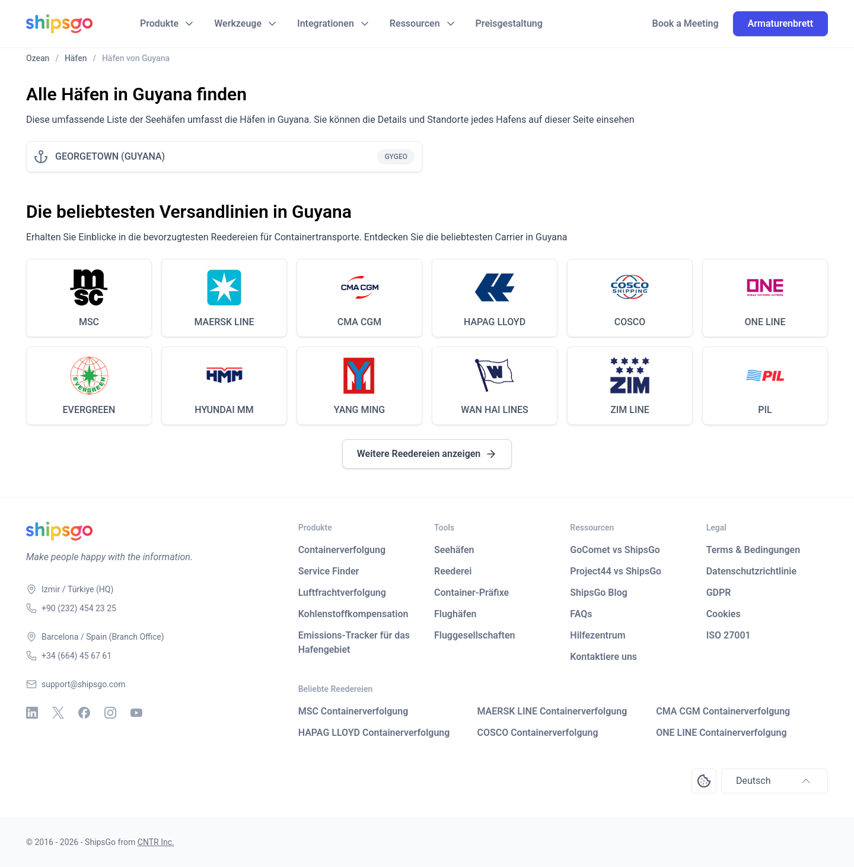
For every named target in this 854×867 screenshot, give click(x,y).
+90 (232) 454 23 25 (79, 608)
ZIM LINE (629, 409)
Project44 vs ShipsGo (615, 571)
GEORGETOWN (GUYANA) (110, 156)
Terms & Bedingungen (753, 549)
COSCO (630, 322)
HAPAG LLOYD (494, 322)
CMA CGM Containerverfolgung (723, 711)
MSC (89, 322)
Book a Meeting (685, 23)
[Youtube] (136, 713)
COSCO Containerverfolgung (537, 732)
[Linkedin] (32, 713)
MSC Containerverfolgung (353, 711)
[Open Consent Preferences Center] (704, 780)
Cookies (723, 614)
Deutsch (774, 781)
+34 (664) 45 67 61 (76, 655)
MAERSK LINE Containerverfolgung (552, 711)
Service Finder (328, 571)
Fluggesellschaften (474, 635)
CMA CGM (359, 322)
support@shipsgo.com (83, 684)
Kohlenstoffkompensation (353, 614)
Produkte (159, 23)
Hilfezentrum (597, 635)
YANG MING (359, 409)
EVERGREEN (89, 409)
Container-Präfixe (471, 592)
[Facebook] (84, 713)
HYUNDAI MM (224, 409)
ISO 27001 (728, 635)
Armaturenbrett (780, 23)
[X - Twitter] (58, 713)
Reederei (452, 571)
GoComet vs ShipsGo (615, 549)
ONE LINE (765, 322)
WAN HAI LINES (494, 409)
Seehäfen (454, 549)
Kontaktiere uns (603, 656)
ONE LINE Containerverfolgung (721, 732)
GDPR (718, 592)
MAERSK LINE (224, 322)
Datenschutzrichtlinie (751, 571)
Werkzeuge (238, 23)
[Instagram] (110, 713)
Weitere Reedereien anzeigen (427, 454)
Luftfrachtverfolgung (342, 592)
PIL (765, 409)
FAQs (581, 614)
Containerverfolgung (341, 549)
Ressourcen (415, 23)
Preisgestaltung (509, 23)
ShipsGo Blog (598, 592)
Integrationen (325, 23)
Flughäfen (455, 614)
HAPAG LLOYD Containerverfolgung (374, 732)
